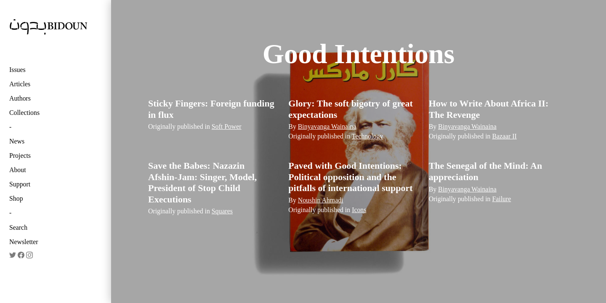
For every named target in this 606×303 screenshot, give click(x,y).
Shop (16, 198)
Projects (20, 155)
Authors (20, 98)
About (17, 169)
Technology (367, 136)
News (16, 141)
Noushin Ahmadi (320, 200)
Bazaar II (504, 136)
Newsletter (23, 241)
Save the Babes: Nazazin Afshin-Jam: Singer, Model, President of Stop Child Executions (202, 182)
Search (18, 227)
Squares (222, 211)
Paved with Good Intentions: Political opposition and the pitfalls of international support (350, 176)
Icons (359, 209)
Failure (501, 198)
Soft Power (227, 126)
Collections (24, 112)
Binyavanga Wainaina (327, 126)
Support (19, 184)
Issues (17, 69)
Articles (19, 84)
